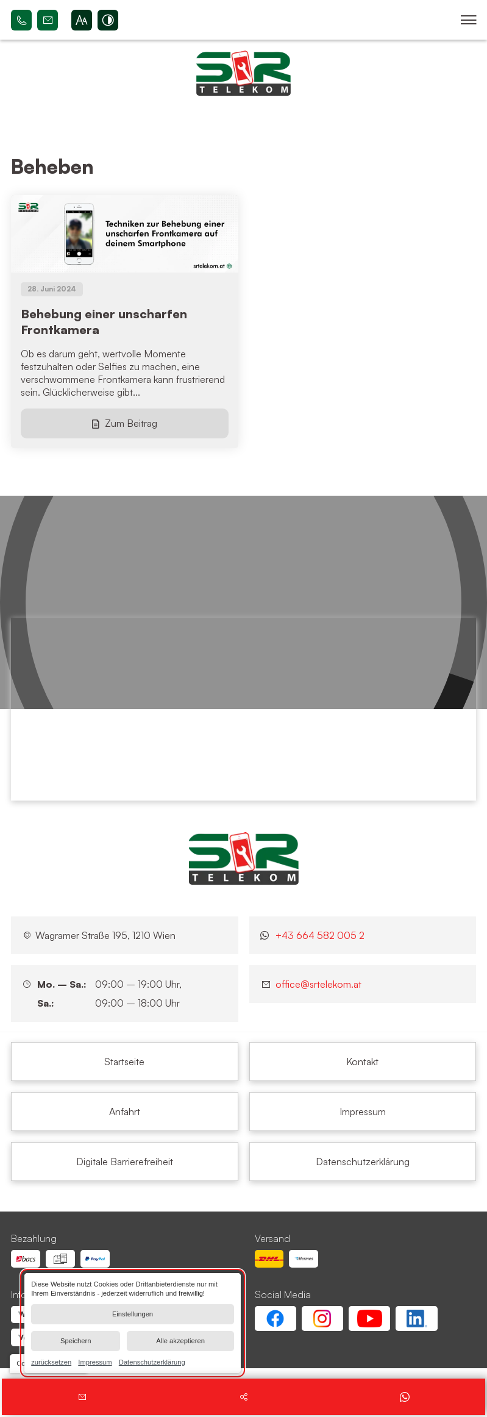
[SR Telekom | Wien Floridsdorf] (244, 858)
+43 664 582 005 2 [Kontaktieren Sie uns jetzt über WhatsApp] (319, 935)
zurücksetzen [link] (51, 1361)
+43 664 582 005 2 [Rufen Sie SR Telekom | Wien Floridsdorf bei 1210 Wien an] (21, 20)
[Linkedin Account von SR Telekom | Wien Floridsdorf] (416, 1318)
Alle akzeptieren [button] (180, 1340)
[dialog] (132, 1323)
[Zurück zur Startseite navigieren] (243, 73)
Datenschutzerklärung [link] (152, 1361)
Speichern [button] (75, 1340)
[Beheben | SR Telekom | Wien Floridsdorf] (125, 1061)
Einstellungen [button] (132, 1314)
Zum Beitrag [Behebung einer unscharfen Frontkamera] (131, 423)
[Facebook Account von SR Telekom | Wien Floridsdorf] (275, 1318)
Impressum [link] (95, 1361)
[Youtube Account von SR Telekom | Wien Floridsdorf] (369, 1318)
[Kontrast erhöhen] (108, 20)
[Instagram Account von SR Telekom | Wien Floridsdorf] (322, 1318)
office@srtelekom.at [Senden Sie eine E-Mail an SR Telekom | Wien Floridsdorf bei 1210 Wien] (47, 20)
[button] (468, 20)
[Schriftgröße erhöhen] (81, 20)
